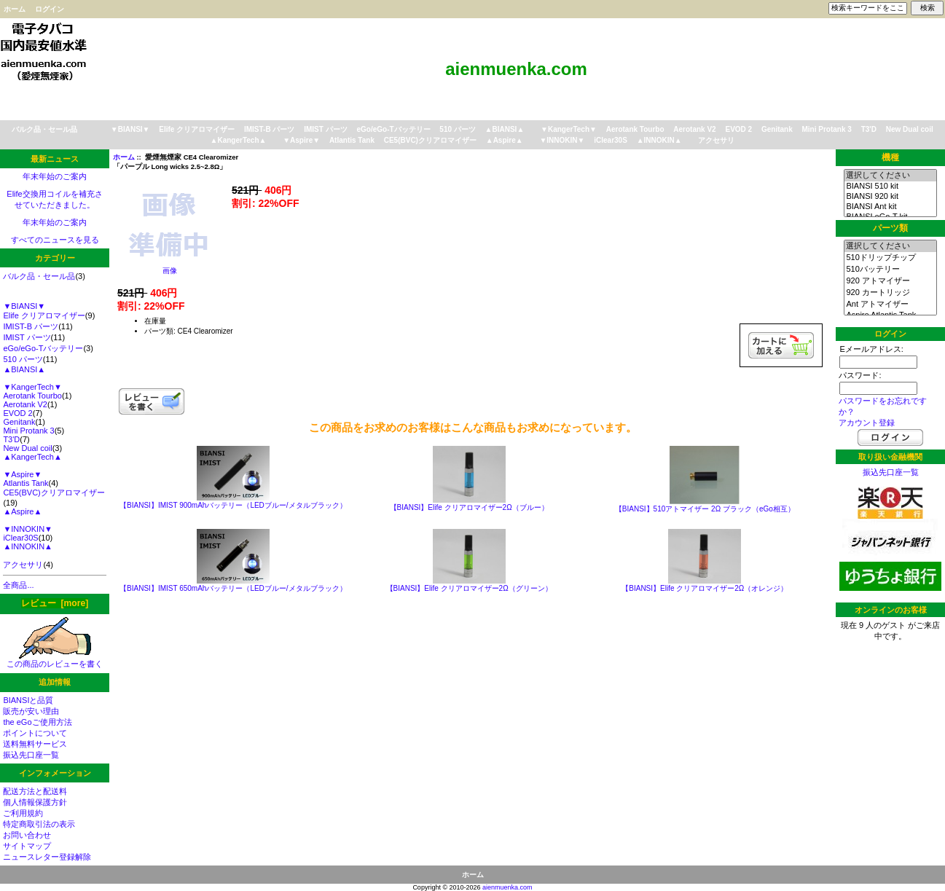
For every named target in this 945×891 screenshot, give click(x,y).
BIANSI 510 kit (890, 186)
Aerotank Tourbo (635, 129)
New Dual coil (909, 129)
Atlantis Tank (352, 140)
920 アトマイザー (890, 281)
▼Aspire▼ (301, 140)
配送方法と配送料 (35, 791)
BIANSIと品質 (28, 700)
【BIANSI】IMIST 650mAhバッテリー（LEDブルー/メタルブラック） (233, 588)
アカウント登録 (867, 422)
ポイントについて (35, 733)
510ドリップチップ (890, 258)
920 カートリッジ (890, 293)
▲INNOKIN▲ (659, 140)
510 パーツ (457, 129)
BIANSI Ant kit (890, 207)
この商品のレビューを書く (55, 659)
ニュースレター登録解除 (47, 856)
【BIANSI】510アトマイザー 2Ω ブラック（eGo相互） (705, 509)
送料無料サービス (35, 743)
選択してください (890, 175)
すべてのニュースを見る (55, 239)
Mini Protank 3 (827, 129)
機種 (890, 157)
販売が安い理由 (31, 711)
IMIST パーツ (325, 129)
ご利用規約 (23, 813)
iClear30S (610, 140)
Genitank (777, 129)
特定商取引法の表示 (39, 824)
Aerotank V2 (694, 129)
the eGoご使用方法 (37, 722)
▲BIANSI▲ (505, 129)
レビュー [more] (54, 603)
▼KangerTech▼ (569, 129)
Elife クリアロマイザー (197, 129)
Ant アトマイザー (890, 304)
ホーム (15, 9)
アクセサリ (716, 140)
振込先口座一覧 (31, 754)
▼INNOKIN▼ (561, 140)
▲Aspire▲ (504, 140)
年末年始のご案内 (55, 176)
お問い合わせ (27, 835)
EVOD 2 (738, 129)
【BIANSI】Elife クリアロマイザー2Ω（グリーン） (469, 588)
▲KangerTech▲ (239, 140)
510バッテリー (890, 269)
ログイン (49, 9)
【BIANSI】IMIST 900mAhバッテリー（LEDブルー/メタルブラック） (233, 505)
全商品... (18, 585)
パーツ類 (890, 228)
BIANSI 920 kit (890, 197)
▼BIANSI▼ (130, 129)
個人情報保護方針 (35, 802)
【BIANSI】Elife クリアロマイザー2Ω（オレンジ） (704, 588)
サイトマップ (27, 845)
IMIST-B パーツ (269, 129)
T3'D (869, 129)
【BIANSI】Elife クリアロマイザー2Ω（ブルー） (469, 507)
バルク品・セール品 (44, 129)
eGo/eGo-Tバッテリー (393, 129)
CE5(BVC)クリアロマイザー (430, 140)
